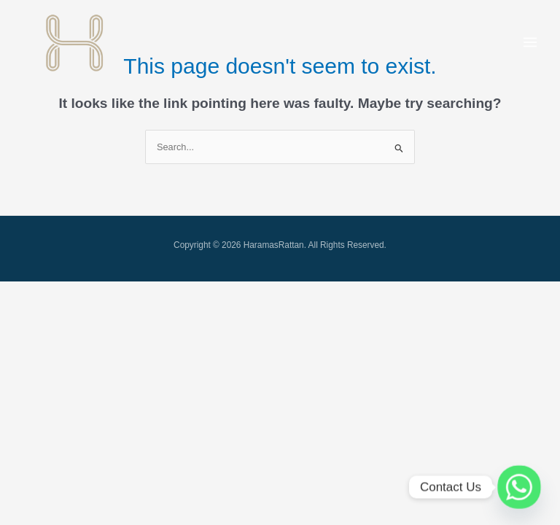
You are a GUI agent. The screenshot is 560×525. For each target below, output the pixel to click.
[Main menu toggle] (530, 42)
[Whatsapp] (519, 487)
